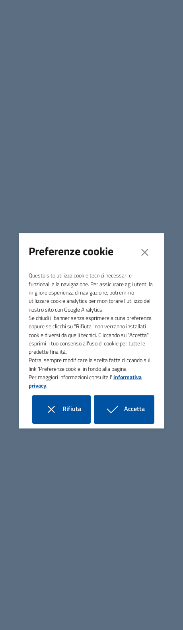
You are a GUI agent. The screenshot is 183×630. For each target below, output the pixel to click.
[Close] (145, 252)
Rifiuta (66, 409)
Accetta (128, 409)
